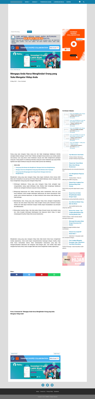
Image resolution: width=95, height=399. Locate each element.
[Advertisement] (47, 16)
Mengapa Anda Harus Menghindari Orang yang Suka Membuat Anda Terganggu (34, 169)
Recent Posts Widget (65, 150)
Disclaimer (56, 391)
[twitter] (29, 274)
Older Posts (56, 353)
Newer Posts (14, 353)
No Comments (72, 117)
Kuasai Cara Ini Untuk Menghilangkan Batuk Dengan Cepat (75, 194)
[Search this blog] (84, 2)
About (37, 391)
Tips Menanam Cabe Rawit (76, 154)
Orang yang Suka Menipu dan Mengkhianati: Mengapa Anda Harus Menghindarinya (35, 167)
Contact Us (42, 391)
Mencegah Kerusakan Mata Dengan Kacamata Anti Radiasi (76, 223)
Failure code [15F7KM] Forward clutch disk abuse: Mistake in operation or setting (77, 135)
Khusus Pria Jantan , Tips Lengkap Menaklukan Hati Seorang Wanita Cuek (76, 212)
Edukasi (34, 2)
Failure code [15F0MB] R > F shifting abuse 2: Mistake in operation (77, 143)
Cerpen (68, 2)
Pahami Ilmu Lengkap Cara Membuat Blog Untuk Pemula (76, 184)
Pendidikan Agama (45, 2)
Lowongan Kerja (59, 2)
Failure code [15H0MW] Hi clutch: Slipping (77, 113)
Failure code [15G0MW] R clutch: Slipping (77, 128)
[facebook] (16, 274)
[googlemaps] (47, 385)
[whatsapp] (54, 274)
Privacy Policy (50, 391)
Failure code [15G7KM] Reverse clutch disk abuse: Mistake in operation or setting (77, 121)
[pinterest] (41, 274)
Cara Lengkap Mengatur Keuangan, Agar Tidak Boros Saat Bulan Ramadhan (76, 242)
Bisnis (27, 2)
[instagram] (42, 385)
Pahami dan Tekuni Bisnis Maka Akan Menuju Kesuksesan (76, 165)
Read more (77, 116)
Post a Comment (22, 81)
